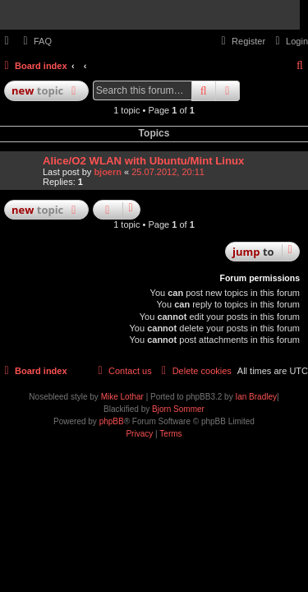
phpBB (111, 421)
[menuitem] (35, 41)
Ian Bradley (256, 396)
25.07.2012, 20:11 (168, 172)
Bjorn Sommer (178, 409)
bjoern (108, 172)
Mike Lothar (122, 396)
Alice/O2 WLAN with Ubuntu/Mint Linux (143, 161)
